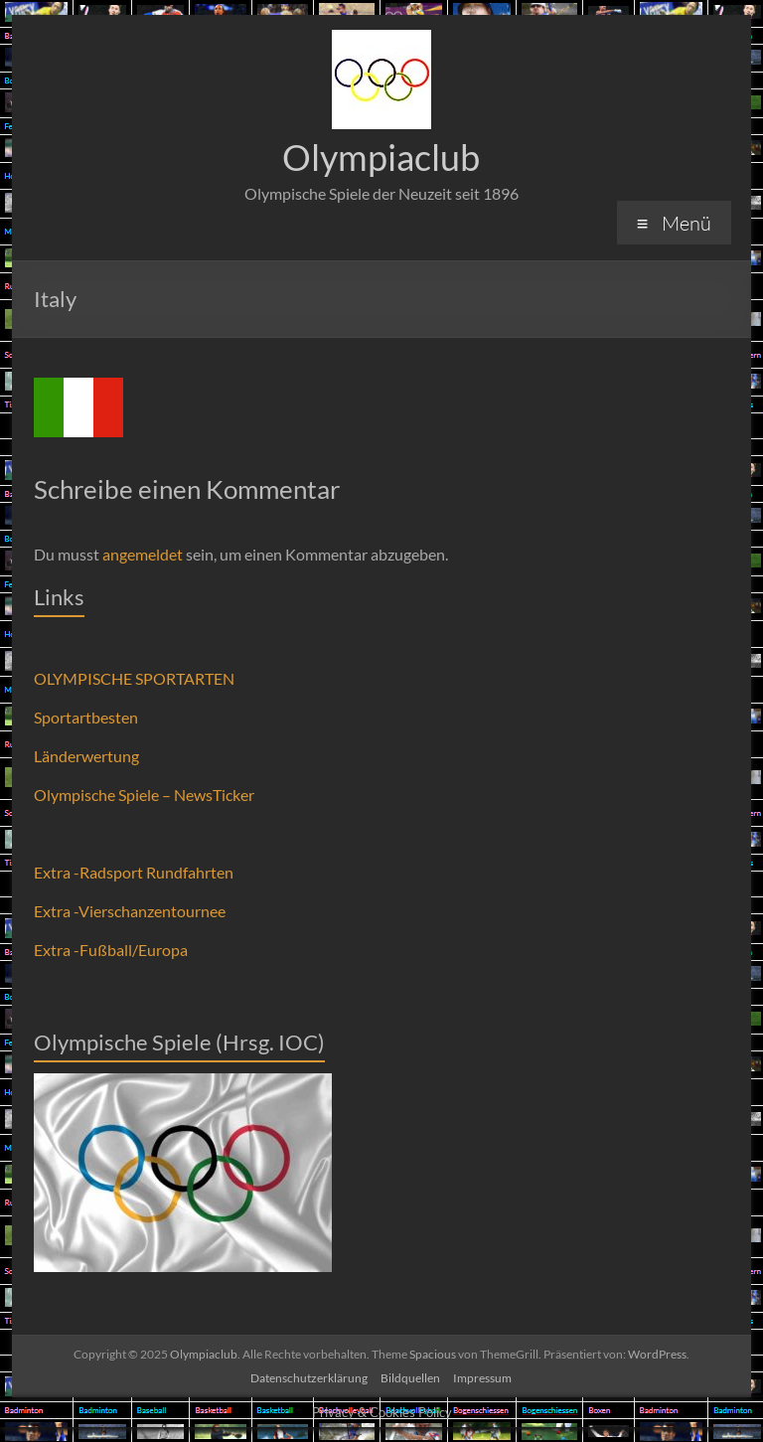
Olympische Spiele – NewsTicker (144, 794)
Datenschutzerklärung (309, 1377)
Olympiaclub (381, 157)
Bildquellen (410, 1377)
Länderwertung (86, 755)
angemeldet (142, 554)
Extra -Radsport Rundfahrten (133, 872)
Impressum (482, 1377)
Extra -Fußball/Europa (111, 949)
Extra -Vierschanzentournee (130, 910)
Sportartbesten (86, 717)
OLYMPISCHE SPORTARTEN (134, 678)
